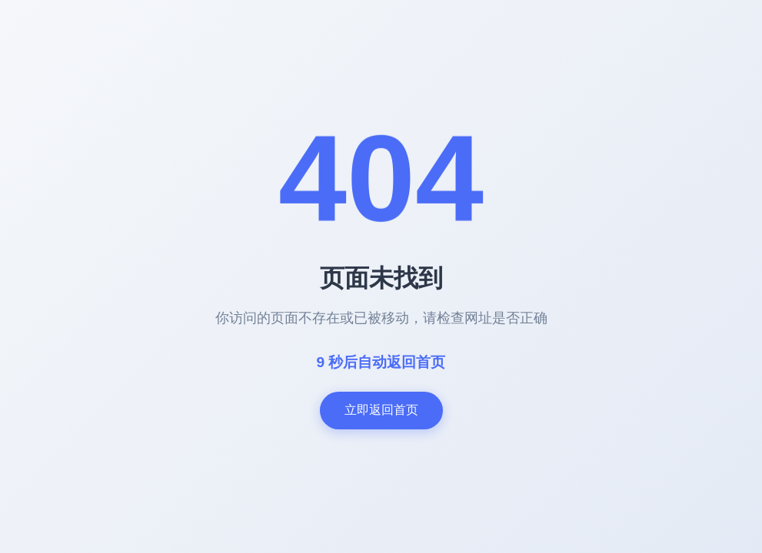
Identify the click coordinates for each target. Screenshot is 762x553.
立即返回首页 (381, 409)
